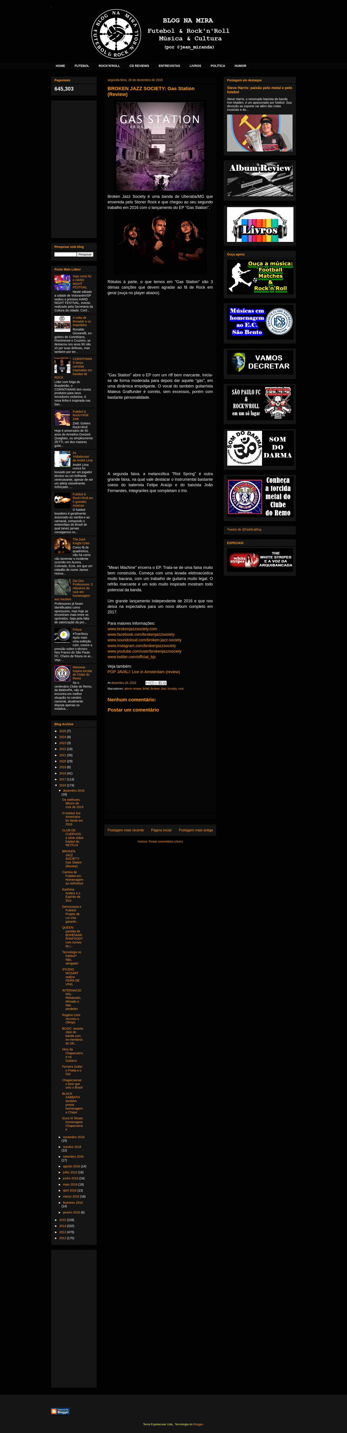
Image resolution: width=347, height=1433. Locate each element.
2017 (63, 779)
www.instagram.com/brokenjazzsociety (142, 646)
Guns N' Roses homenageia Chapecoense (72, 1123)
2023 (63, 743)
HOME (60, 66)
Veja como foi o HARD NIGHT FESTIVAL (82, 281)
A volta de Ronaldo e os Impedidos (82, 321)
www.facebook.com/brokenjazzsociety (141, 634)
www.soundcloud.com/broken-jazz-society (144, 640)
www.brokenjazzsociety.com (132, 629)
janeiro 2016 (72, 1212)
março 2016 (71, 1196)
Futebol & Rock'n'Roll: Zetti (81, 415)
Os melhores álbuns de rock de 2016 (72, 803)
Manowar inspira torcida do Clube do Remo (82, 672)
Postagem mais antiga (196, 830)
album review (132, 688)
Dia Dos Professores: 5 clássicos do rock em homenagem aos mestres (73, 590)
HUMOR (240, 66)
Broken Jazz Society (164, 688)
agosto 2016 (72, 1166)
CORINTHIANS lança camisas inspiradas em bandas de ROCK (73, 368)
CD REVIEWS (139, 66)
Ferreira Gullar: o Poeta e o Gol (72, 1070)
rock (181, 688)
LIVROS (195, 66)
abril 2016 (70, 1190)
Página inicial (161, 830)
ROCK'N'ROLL (109, 66)
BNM (146, 688)
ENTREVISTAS (169, 66)
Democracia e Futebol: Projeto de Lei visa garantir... (71, 914)
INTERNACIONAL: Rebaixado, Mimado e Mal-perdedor (71, 1000)
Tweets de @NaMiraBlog (244, 529)
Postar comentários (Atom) (166, 841)
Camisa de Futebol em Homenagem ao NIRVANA (72, 877)
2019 (63, 767)
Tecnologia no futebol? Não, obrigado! (71, 957)
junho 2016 (71, 1178)
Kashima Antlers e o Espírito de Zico (71, 895)
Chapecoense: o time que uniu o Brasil (72, 1083)
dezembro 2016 (73, 790)
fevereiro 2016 (73, 1202)
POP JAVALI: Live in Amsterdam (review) (144, 672)
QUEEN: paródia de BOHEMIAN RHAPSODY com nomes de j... (72, 937)
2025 (63, 731)
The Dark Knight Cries (81, 541)
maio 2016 (70, 1184)
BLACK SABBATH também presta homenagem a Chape (72, 1103)
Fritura (77, 629)
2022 (63, 749)
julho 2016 (70, 1172)
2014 (63, 1226)
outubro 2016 (72, 1147)
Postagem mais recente (126, 830)
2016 (63, 785)
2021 (63, 755)
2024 (63, 737)
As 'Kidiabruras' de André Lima (83, 456)
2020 (63, 761)
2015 (63, 1220)
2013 (63, 1232)
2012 (63, 1238)
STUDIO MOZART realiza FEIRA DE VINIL (71, 977)
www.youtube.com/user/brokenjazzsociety (144, 651)
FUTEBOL (82, 66)
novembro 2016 (73, 1137)
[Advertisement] (73, 168)
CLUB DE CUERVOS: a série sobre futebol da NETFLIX (72, 837)
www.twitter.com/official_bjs (132, 657)
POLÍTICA (218, 66)
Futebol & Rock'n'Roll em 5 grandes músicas (83, 499)
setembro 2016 (73, 1156)
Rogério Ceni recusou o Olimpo (71, 1018)
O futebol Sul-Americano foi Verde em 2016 (72, 818)
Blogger (198, 1424)
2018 (63, 773)
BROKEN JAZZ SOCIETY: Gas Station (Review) (72, 859)
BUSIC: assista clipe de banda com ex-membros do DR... (72, 1036)
